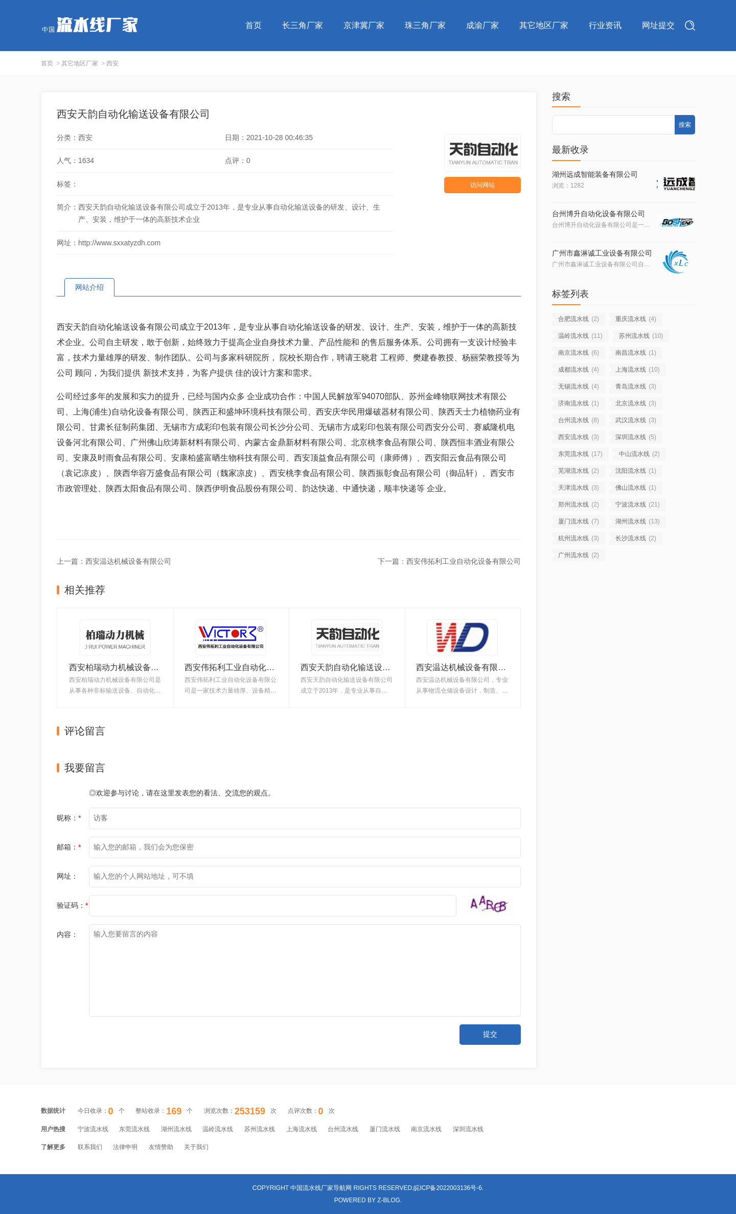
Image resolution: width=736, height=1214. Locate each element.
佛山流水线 (635, 487)
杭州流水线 (578, 538)
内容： (67, 934)
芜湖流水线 (578, 470)
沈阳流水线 (635, 470)
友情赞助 (161, 1147)
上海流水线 (637, 369)
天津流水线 (578, 487)
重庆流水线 (635, 319)
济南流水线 (578, 403)
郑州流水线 (578, 504)
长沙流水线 (635, 538)
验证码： (72, 905)
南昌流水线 (635, 352)
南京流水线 (578, 352)
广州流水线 (578, 555)
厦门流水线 (578, 521)
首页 (253, 25)
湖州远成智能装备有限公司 (595, 174)
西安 (112, 63)
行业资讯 (605, 25)
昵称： (69, 818)
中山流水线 (639, 453)
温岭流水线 (580, 335)
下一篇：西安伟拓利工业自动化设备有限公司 (449, 561)
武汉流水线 (635, 420)
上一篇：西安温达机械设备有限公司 (114, 561)
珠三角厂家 (425, 25)
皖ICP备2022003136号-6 (447, 1188)
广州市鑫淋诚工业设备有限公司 (602, 253)
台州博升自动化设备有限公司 (598, 214)
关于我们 (196, 1147)
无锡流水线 (578, 386)
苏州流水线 (641, 335)
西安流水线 (578, 437)
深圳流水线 (635, 437)
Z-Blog (388, 1200)
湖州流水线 (637, 521)
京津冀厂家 (363, 25)
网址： (67, 876)
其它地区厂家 (543, 25)
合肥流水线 (578, 319)
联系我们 (90, 1147)
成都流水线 (578, 369)
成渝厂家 (482, 25)
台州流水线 (578, 420)
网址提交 (658, 25)
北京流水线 (635, 403)
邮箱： (69, 847)
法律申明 (125, 1147)
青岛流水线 (635, 386)
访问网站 (482, 185)
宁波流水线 (637, 504)
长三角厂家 (302, 25)
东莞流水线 (580, 453)
